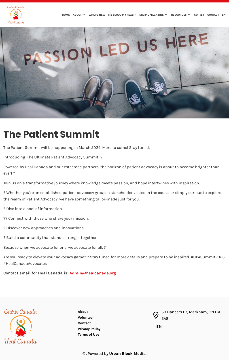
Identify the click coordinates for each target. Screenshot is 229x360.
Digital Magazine (151, 14)
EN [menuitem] (159, 326)
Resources (179, 14)
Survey (199, 14)
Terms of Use (88, 334)
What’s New (97, 14)
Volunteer (86, 317)
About (77, 14)
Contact (213, 14)
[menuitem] (223, 15)
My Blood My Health (122, 14)
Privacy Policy (89, 329)
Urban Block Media (127, 353)
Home (66, 14)
